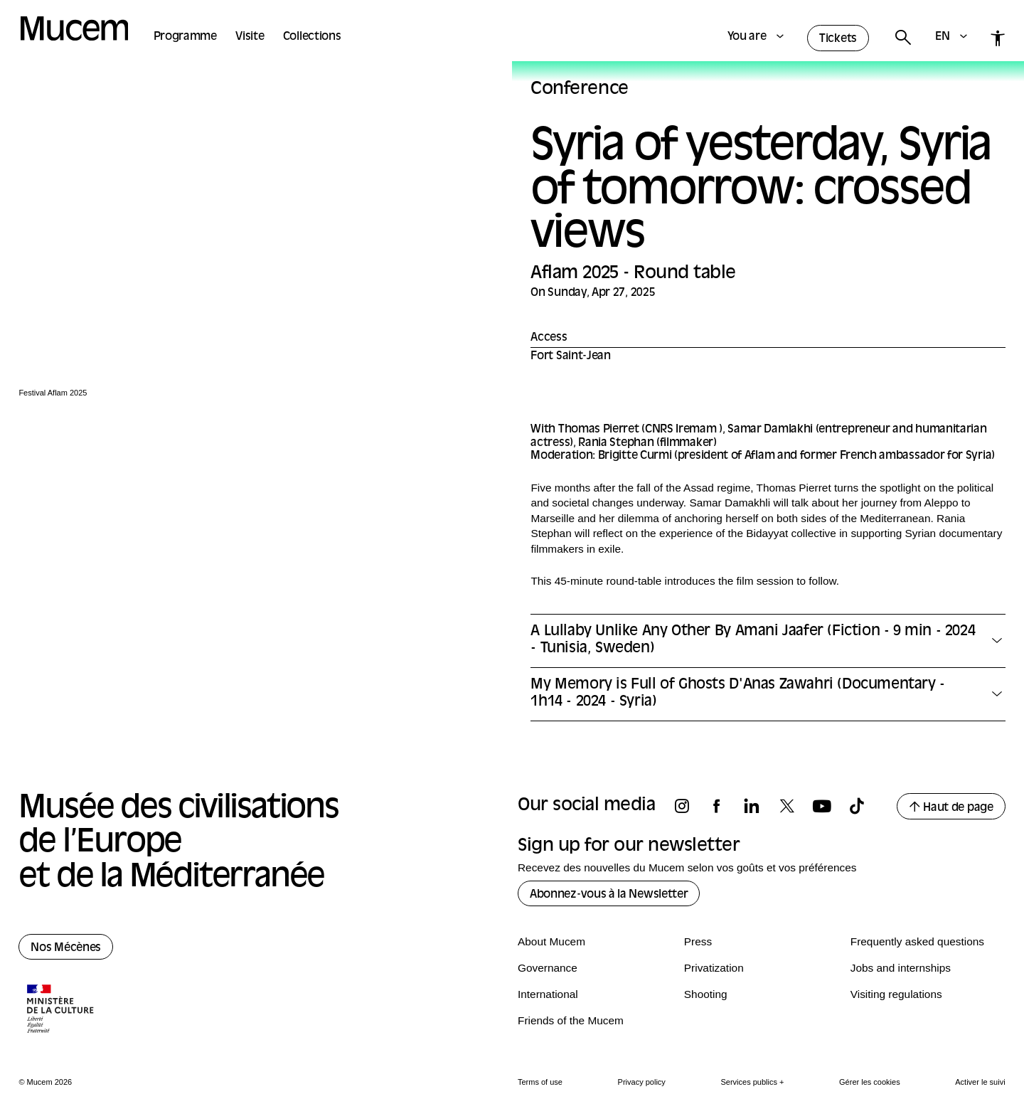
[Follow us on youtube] (828, 806)
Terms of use (540, 1082)
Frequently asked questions (917, 941)
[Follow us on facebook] (723, 806)
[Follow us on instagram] (688, 806)
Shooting (705, 994)
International (548, 994)
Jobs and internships (900, 968)
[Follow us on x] (794, 806)
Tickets (838, 39)
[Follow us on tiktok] (863, 806)
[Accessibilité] (998, 38)
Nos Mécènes (66, 948)
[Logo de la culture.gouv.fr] (61, 1010)
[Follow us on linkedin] (758, 806)
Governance (547, 968)
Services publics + (752, 1082)
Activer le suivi (980, 1082)
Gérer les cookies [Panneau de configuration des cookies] (869, 1082)
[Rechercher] (902, 38)
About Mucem (551, 941)
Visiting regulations (896, 994)
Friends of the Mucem (571, 1020)
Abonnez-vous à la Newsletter (609, 895)
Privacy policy (642, 1082)
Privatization (714, 968)
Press (698, 941)
